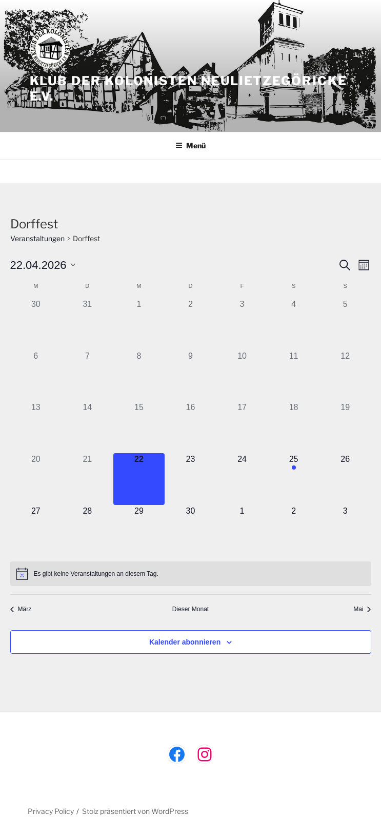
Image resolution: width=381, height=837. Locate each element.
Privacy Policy (51, 811)
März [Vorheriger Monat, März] (21, 609)
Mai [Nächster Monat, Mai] (362, 609)
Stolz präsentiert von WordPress (135, 811)
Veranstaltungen (37, 238)
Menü (190, 145)
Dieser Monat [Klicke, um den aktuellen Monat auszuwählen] (190, 609)
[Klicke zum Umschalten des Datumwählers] (42, 265)
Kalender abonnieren (184, 642)
